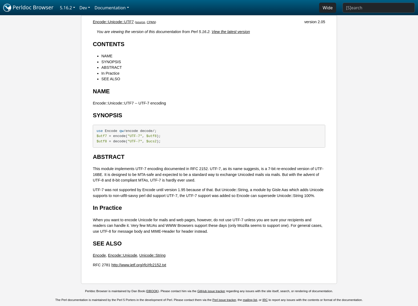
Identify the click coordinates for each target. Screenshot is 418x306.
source (140, 22)
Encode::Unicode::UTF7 (113, 22)
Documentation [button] (110, 8)
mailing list (250, 299)
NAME (106, 56)
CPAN (151, 22)
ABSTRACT (111, 67)
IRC (265, 299)
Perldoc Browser (28, 8)
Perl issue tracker (224, 299)
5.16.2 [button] (66, 8)
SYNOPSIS (111, 62)
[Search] (379, 8)
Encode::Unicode (122, 255)
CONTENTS (108, 44)
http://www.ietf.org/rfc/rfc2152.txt (138, 265)
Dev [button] (83, 8)
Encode (99, 255)
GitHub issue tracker (211, 291)
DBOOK (152, 291)
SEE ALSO (110, 79)
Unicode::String (152, 255)
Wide (328, 8)
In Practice (110, 73)
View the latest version (231, 32)
